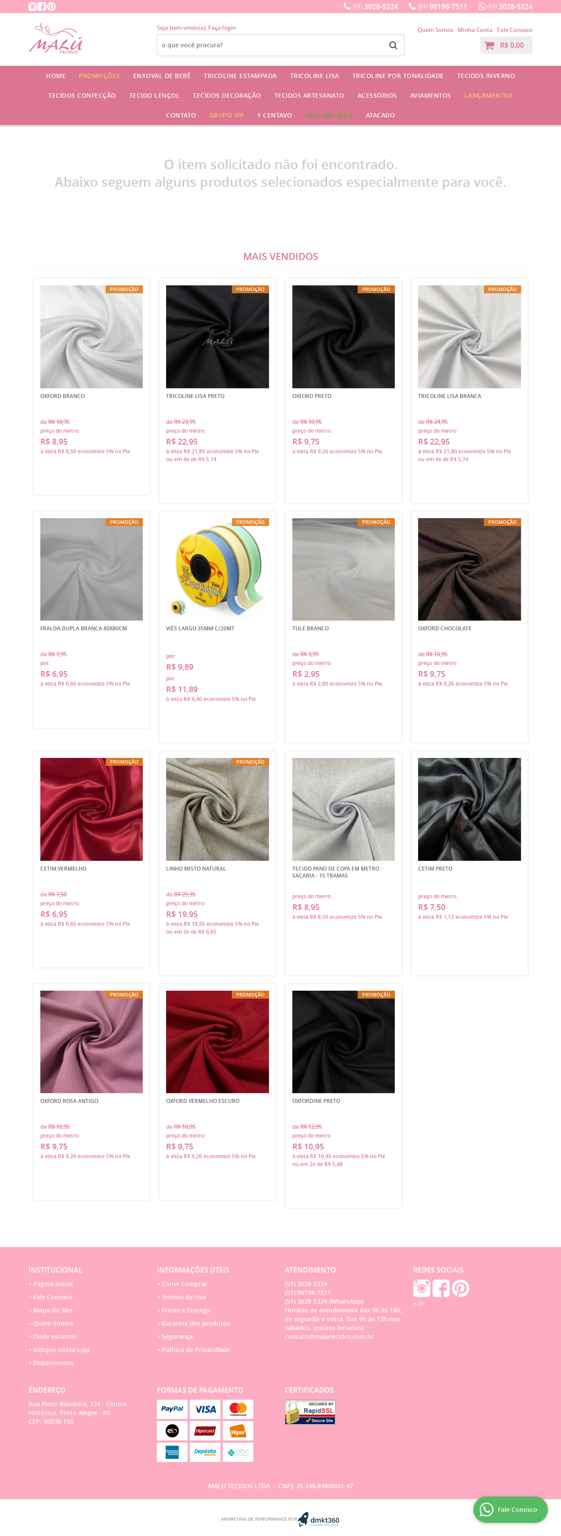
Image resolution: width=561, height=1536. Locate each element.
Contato (181, 115)
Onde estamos (55, 1336)
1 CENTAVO (274, 115)
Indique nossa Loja (61, 1349)
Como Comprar (184, 1284)
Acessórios (377, 95)
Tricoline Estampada (240, 75)
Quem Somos (435, 30)
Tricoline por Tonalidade (398, 75)
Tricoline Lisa (314, 75)
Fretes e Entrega (186, 1310)
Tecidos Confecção (82, 95)
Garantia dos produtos (196, 1323)
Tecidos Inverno (486, 75)
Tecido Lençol (154, 95)
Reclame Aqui (329, 115)
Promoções (99, 75)
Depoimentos (53, 1362)
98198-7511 (442, 6)
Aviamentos (430, 95)
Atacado (380, 115)
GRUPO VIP (227, 115)
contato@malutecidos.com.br (329, 1336)
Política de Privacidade (196, 1349)
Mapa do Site (53, 1310)
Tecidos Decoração (227, 95)
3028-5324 (375, 6)
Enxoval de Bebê (162, 75)
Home (56, 75)
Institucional (55, 1270)
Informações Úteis (193, 1270)
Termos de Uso (184, 1297)
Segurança (177, 1336)
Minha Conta (475, 30)
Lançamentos (489, 95)
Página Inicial (53, 1284)
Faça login (222, 28)
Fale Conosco (515, 30)
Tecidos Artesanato (309, 95)
